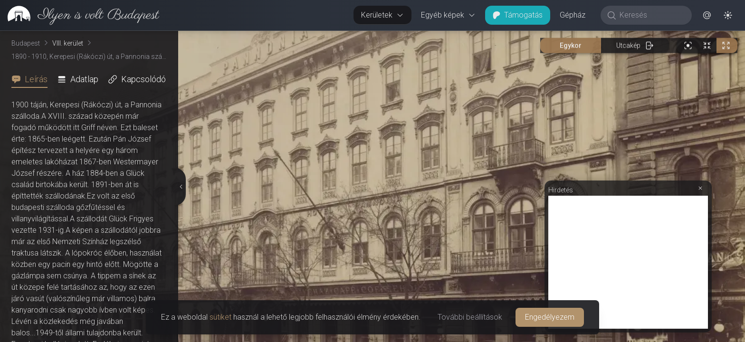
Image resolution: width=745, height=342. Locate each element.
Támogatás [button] (518, 14)
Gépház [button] (572, 14)
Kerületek (382, 14)
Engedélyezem (549, 317)
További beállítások (470, 317)
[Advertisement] (628, 262)
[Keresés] (651, 15)
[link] (79, 15)
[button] (706, 15)
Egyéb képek (448, 14)
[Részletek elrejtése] (181, 187)
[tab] (32, 79)
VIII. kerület (67, 43)
